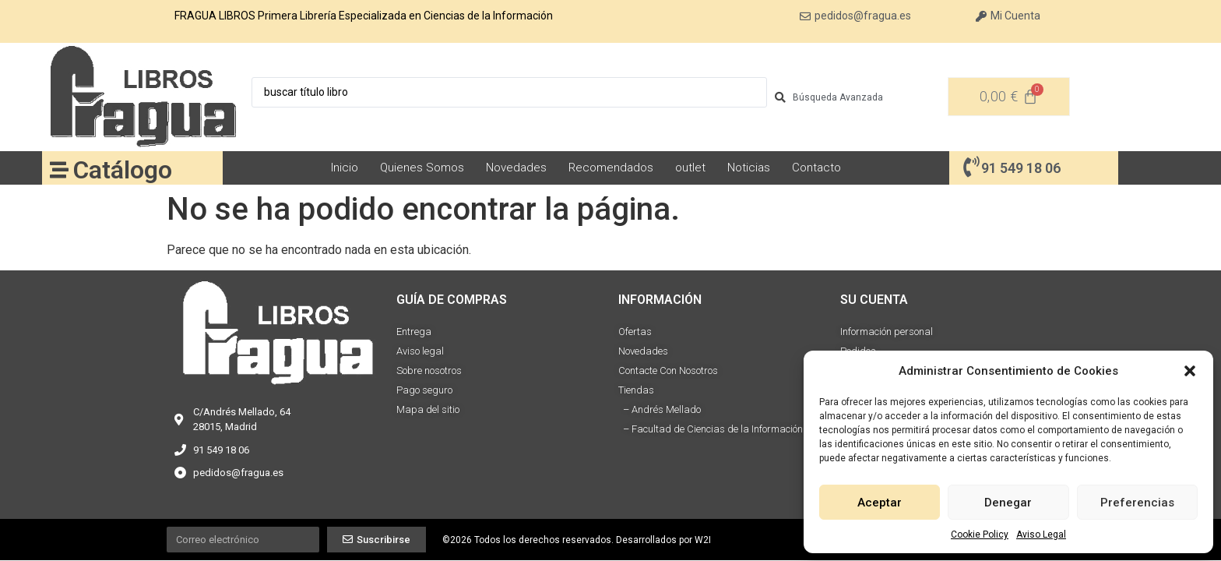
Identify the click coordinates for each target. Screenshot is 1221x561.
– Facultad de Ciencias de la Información (710, 429)
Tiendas (636, 390)
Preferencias (1137, 503)
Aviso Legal (1041, 534)
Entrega (413, 331)
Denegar (1008, 503)
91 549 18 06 (1021, 168)
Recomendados (610, 168)
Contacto (816, 168)
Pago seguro (424, 390)
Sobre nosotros (429, 370)
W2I (703, 540)
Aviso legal (420, 351)
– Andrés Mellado (659, 409)
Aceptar (879, 503)
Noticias (748, 168)
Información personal (886, 331)
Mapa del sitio (427, 409)
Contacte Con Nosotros (668, 370)
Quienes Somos (422, 168)
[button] (1190, 371)
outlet (690, 168)
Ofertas (635, 331)
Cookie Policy (979, 534)
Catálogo (122, 170)
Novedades (516, 168)
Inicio (344, 168)
